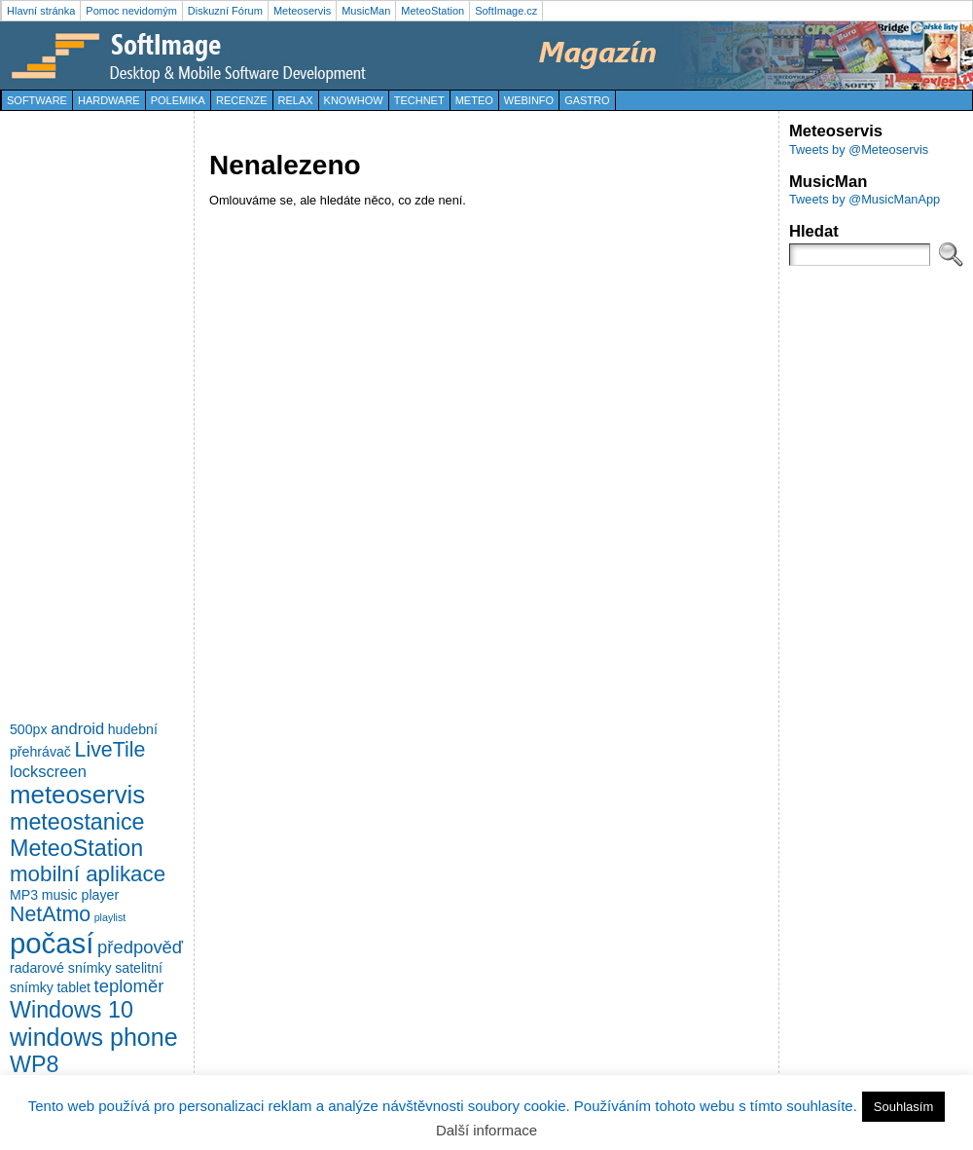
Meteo (474, 100)
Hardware (109, 100)
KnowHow (353, 100)
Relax (295, 100)
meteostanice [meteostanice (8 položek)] (77, 822)
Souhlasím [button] (903, 1106)
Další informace (486, 1130)
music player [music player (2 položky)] (80, 895)
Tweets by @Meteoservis (858, 149)
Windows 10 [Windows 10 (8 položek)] (71, 1009)
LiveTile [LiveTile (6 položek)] (110, 749)
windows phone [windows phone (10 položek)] (94, 1037)
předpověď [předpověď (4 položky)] (140, 947)
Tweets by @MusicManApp (864, 199)
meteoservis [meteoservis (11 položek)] (77, 794)
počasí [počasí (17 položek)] (51, 943)
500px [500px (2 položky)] (29, 729)
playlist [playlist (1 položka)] (110, 917)
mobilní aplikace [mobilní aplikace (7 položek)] (87, 874)
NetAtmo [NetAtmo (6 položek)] (50, 914)
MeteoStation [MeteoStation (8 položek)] (76, 848)
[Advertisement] (87, 413)
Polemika (178, 100)
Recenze (242, 100)
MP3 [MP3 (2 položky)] (24, 895)
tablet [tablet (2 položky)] (73, 987)
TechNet (419, 100)
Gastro (586, 100)
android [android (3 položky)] (77, 728)
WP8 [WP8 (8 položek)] (34, 1064)
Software (37, 100)
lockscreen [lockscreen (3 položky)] (48, 771)
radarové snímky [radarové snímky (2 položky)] (61, 968)
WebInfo (529, 100)
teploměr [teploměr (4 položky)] (129, 986)
